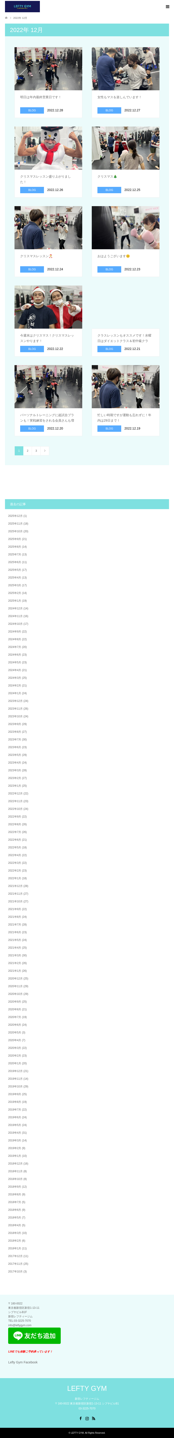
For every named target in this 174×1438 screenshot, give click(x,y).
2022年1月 (14, 878)
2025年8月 (14, 546)
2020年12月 (15, 978)
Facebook (80, 1418)
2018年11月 (15, 1171)
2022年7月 (14, 832)
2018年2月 (14, 1240)
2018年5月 (14, 1217)
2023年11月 (15, 708)
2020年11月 (15, 986)
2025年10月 (15, 531)
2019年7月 (14, 1109)
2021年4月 (14, 947)
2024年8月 (14, 639)
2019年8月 (14, 1102)
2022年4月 (14, 855)
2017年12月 (15, 1256)
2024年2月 (14, 685)
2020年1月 (14, 1063)
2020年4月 (14, 1040)
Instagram (87, 1418)
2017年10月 (15, 1271)
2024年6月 (14, 654)
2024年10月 (15, 623)
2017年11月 (15, 1263)
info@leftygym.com (19, 1325)
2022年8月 (14, 824)
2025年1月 (14, 600)
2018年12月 (15, 1163)
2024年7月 (14, 647)
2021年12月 (15, 886)
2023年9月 (14, 724)
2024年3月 (14, 677)
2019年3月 (14, 1140)
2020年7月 (14, 1017)
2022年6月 (14, 839)
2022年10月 (15, 809)
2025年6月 (14, 562)
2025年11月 (15, 523)
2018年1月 (14, 1248)
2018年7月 (14, 1202)
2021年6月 (14, 932)
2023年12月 (15, 701)
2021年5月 (14, 940)
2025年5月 (14, 569)
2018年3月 (14, 1233)
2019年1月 (14, 1155)
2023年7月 (14, 739)
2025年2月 (14, 593)
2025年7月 (14, 554)
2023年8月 (14, 731)
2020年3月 (14, 1048)
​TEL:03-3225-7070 (19, 1320)
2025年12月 (15, 516)
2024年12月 (15, 608)
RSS (93, 1418)
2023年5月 (14, 755)
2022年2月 (14, 870)
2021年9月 (14, 909)
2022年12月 (15, 793)
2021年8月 (14, 916)
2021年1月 (14, 970)
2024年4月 (14, 670)
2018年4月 (14, 1225)
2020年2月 (14, 1055)
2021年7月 (14, 924)
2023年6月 (14, 747)
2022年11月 (15, 801)
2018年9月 (14, 1186)
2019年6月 (14, 1117)
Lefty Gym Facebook (22, 1362)
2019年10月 (15, 1086)
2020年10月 (15, 994)
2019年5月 (14, 1125)
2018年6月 (14, 1209)
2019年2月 (14, 1148)
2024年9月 (14, 631)
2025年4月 (14, 577)
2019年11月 (15, 1078)
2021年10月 (15, 901)
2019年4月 (14, 1132)
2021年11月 (15, 893)
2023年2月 (14, 778)
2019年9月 (14, 1094)
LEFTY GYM (87, 1388)
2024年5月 (14, 662)
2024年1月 (14, 693)
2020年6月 (14, 1024)
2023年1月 (14, 785)
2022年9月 (14, 816)
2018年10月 (15, 1179)
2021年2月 (14, 963)
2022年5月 (14, 847)
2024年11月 (15, 616)
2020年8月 (14, 1009)
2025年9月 (14, 539)
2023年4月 (14, 762)
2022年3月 (14, 862)
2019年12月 (15, 1071)
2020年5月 (14, 1032)
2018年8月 (14, 1194)
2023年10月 (15, 716)
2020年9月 (14, 1001)
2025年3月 (14, 585)
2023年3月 (14, 770)
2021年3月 (14, 955)
